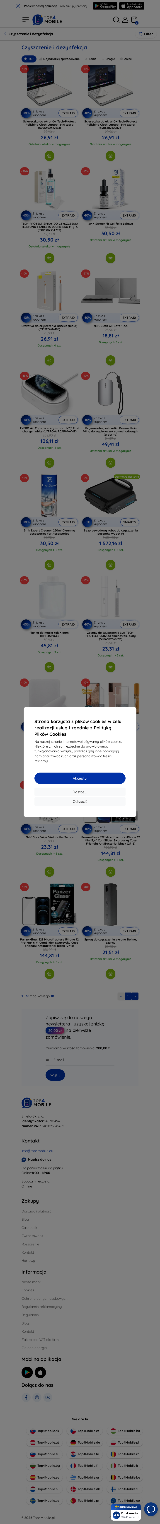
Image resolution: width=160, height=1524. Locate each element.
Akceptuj (80, 778)
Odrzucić (80, 801)
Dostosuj (80, 792)
